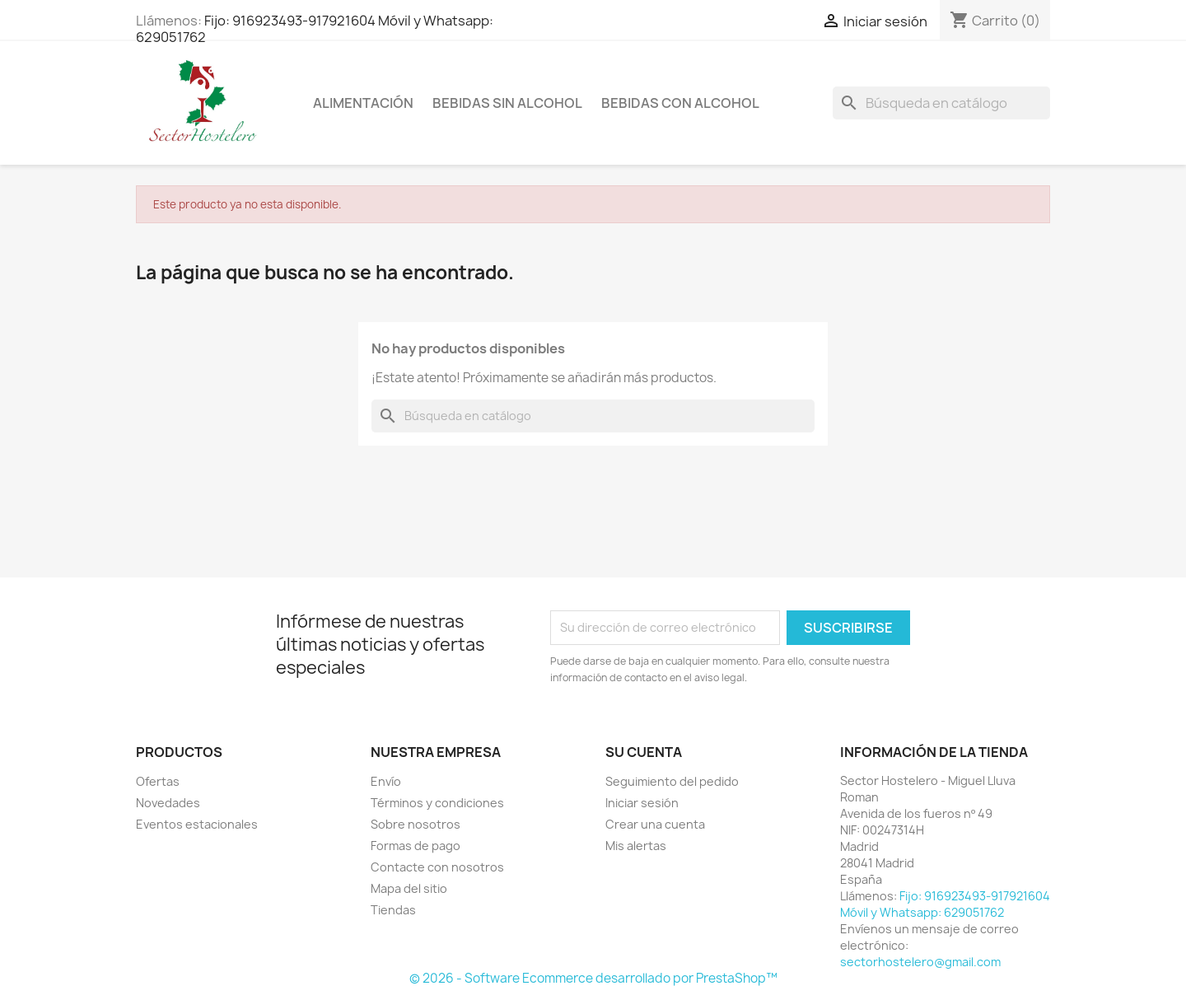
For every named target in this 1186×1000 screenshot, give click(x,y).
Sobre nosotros (415, 824)
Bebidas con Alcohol (680, 103)
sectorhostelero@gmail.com (920, 962)
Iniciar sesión (642, 803)
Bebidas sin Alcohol (507, 103)
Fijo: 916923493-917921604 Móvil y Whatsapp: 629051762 (314, 29)
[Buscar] (941, 102)
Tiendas (393, 910)
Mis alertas (635, 845)
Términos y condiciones (437, 803)
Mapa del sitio (409, 888)
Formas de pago (415, 845)
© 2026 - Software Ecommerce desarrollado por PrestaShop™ (593, 978)
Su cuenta (643, 752)
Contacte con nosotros (437, 867)
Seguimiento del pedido (672, 781)
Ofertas (158, 781)
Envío (386, 781)
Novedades (168, 803)
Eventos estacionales (197, 824)
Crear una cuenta (655, 824)
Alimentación (363, 103)
